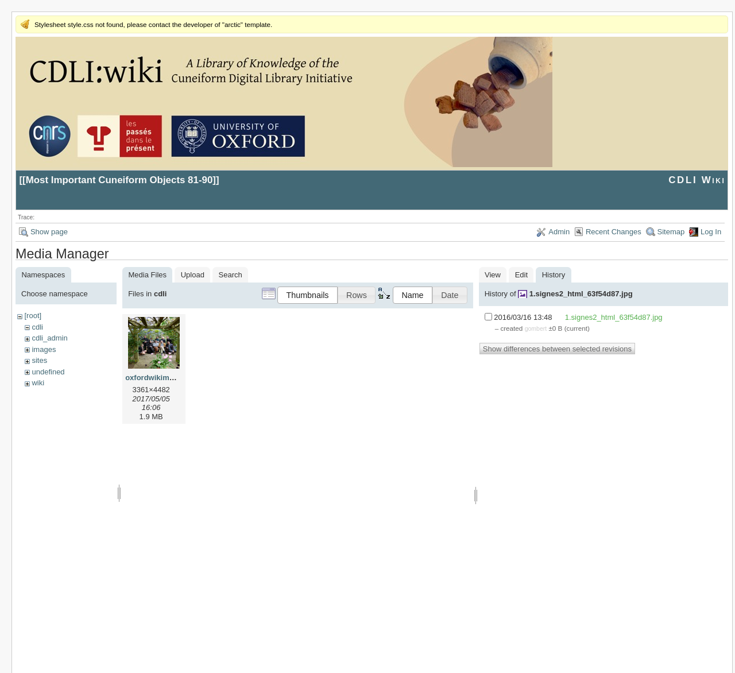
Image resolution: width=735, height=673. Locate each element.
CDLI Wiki (696, 180)
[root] (32, 315)
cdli (37, 327)
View (493, 274)
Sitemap (671, 231)
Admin (559, 231)
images (44, 349)
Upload (192, 274)
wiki (38, 382)
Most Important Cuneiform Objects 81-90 (119, 180)
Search (230, 274)
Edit (521, 274)
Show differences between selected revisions (557, 349)
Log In (711, 231)
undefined (48, 372)
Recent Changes (613, 231)
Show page (49, 231)
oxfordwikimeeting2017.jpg (173, 377)
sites (39, 360)
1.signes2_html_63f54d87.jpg (581, 293)
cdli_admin (49, 338)
